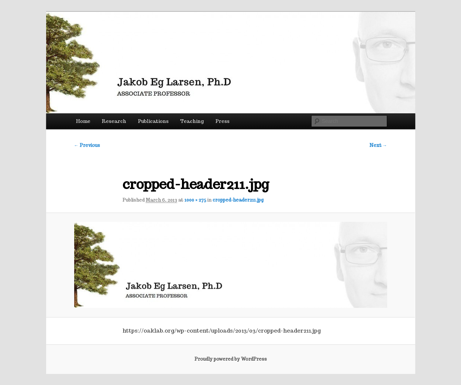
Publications (153, 121)
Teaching (192, 121)
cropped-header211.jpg (238, 200)
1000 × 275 (195, 200)
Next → (378, 145)
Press (223, 121)
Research (114, 121)
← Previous (87, 145)
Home (83, 121)
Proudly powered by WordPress (231, 359)
